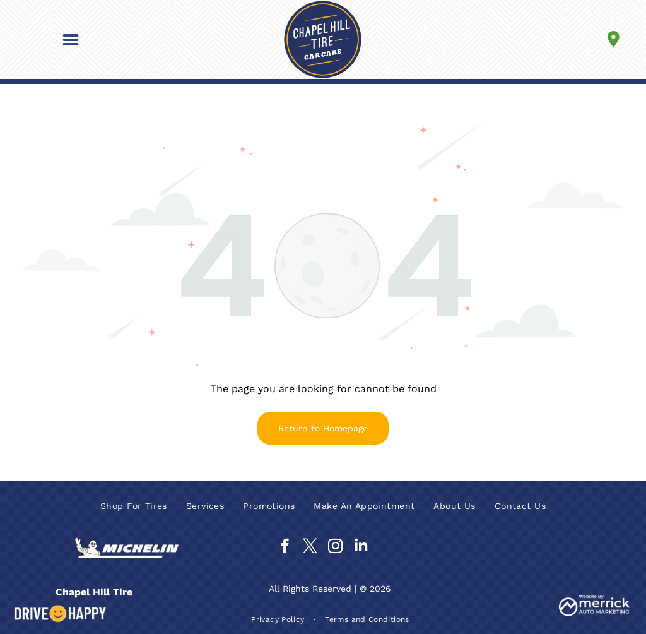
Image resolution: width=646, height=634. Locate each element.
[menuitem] (134, 505)
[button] (70, 39)
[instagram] (335, 547)
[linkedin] (360, 547)
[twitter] (310, 547)
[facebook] (285, 547)
